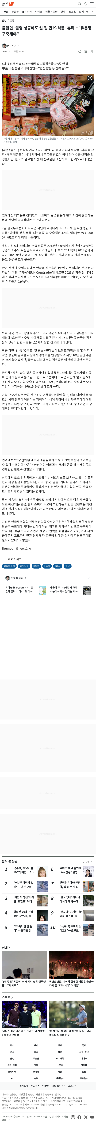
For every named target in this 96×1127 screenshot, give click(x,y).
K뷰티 (47, 566)
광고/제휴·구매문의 (40, 1085)
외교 (36, 1052)
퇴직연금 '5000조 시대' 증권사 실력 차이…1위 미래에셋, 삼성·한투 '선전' (19, 589)
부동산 (36, 1058)
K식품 (36, 566)
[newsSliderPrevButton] (83, 862)
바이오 (84, 1058)
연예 (5, 947)
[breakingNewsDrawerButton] (85, 3)
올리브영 (24, 566)
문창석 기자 (13, 45)
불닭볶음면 (9, 566)
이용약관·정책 (58, 1085)
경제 (60, 1045)
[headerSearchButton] (79, 3)
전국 (12, 1052)
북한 (60, 1052)
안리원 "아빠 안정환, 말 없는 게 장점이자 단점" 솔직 (70, 887)
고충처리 (72, 1085)
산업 (4, 20)
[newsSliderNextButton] (91, 862)
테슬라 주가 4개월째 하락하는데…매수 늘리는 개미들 (64, 589)
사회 (36, 1045)
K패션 (58, 566)
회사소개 (24, 1085)
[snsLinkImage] (73, 1117)
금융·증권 (84, 1052)
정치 (12, 1045)
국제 (84, 1045)
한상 (67, 566)
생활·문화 (12, 1065)
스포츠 (6, 997)
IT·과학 (60, 1058)
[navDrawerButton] (91, 3)
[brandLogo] (8, 3)
